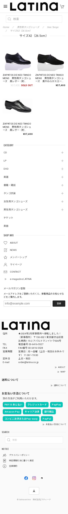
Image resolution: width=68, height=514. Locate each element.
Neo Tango (52, 27)
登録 (59, 303)
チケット (8, 217)
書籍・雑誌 (10, 185)
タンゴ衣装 (10, 193)
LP (5, 160)
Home (6, 27)
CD (5, 152)
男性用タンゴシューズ (16, 209)
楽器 (6, 226)
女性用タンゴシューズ (16, 201)
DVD (6, 168)
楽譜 (6, 177)
